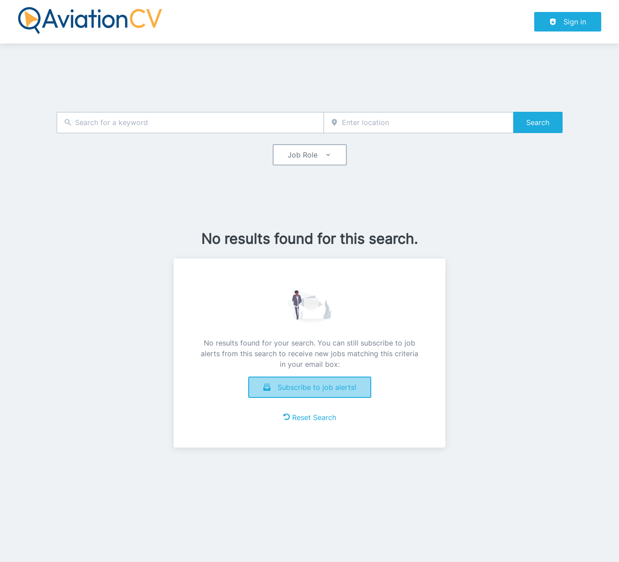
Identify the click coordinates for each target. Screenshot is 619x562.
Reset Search (309, 417)
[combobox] (190, 123)
